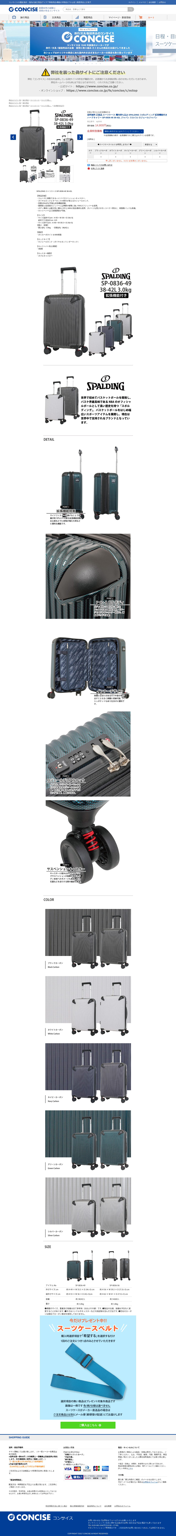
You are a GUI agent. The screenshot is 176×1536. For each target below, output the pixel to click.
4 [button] (88, 63)
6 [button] (96, 63)
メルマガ (142, 2)
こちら (130, 1468)
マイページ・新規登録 (120, 17)
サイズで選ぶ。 (46, 100)
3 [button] (83, 63)
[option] (88, 41)
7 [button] (100, 63)
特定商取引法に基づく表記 (56, 1506)
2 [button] (79, 63)
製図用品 (88, 17)
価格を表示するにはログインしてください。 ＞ (124, 131)
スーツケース (34, 100)
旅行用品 (24, 17)
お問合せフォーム (150, 1482)
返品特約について (94, 1506)
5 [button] (92, 63)
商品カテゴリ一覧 (15, 100)
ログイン (132, 2)
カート (151, 17)
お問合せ (162, 2)
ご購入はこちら (88, 1425)
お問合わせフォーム (122, 1506)
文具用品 (56, 17)
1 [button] (75, 63)
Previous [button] (13, 137)
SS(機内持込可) (58, 106)
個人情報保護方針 (77, 1506)
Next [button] (80, 137)
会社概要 (152, 2)
